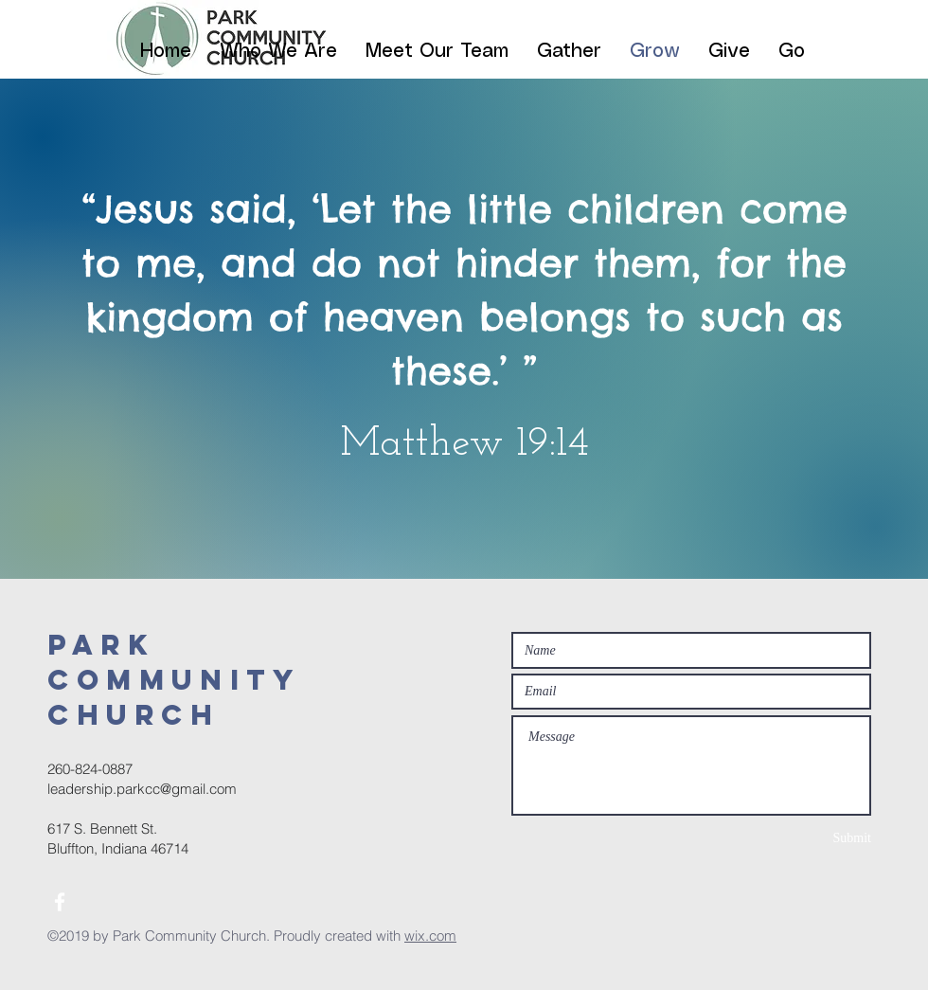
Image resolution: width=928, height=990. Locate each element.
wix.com (430, 936)
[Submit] (804, 838)
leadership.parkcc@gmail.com (142, 789)
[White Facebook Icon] (59, 902)
